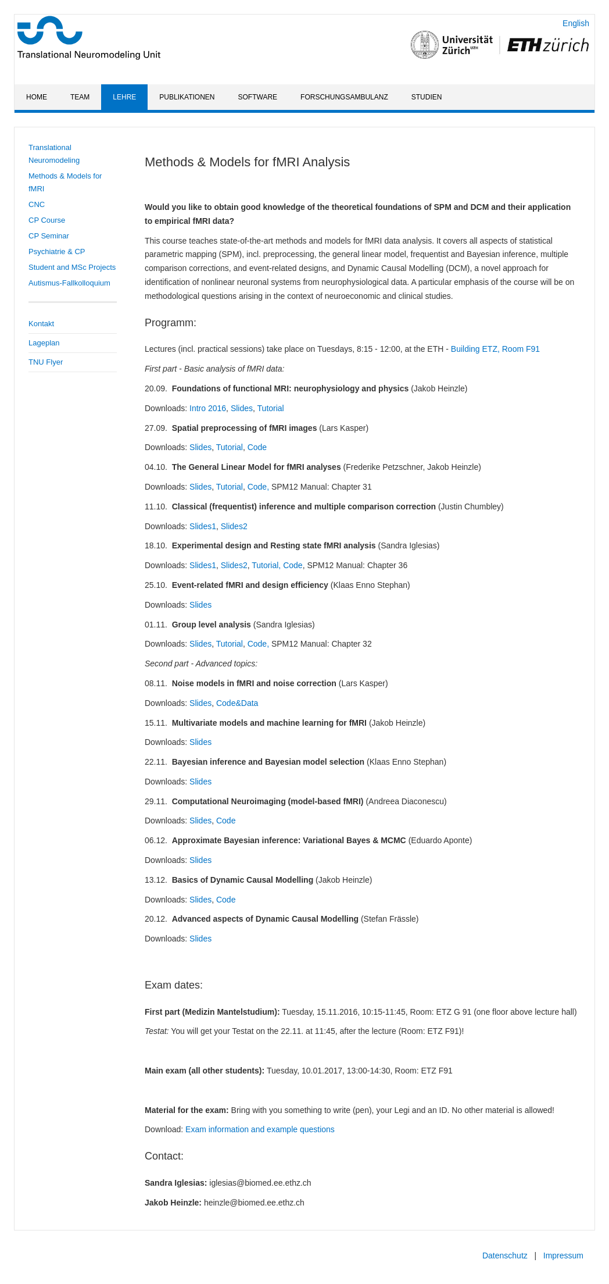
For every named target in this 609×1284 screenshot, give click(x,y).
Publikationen (186, 97)
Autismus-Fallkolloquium (69, 283)
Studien (426, 97)
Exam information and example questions (260, 1129)
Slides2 (234, 526)
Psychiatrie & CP (56, 251)
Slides (242, 408)
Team (79, 97)
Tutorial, (266, 565)
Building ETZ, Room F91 (495, 349)
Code (257, 447)
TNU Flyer (45, 362)
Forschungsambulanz (344, 97)
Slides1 (202, 526)
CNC (36, 204)
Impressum (563, 1255)
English (576, 23)
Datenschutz (505, 1255)
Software (258, 97)
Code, (258, 486)
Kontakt (41, 323)
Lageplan (44, 342)
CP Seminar (48, 235)
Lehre (124, 97)
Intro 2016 (207, 408)
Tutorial (270, 408)
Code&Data (237, 703)
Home (36, 97)
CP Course (46, 220)
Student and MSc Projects (72, 267)
